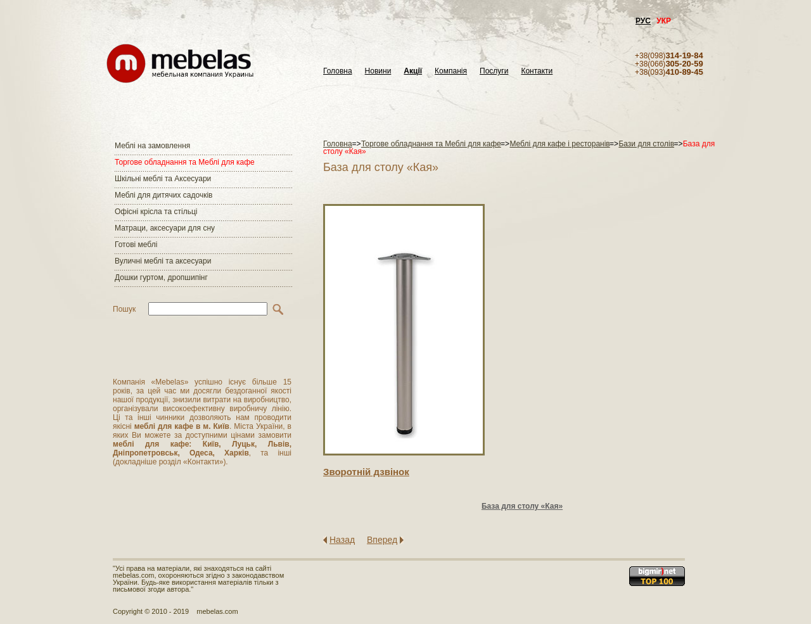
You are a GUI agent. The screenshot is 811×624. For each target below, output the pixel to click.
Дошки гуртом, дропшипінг (161, 277)
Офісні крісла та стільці (156, 211)
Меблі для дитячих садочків (163, 195)
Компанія (451, 71)
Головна (337, 71)
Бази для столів (646, 143)
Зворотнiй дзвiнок (366, 471)
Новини (378, 71)
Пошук (124, 309)
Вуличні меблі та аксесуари (163, 261)
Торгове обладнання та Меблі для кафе (185, 162)
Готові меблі (136, 244)
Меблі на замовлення (152, 145)
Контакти (536, 71)
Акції (413, 71)
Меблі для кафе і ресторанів (559, 143)
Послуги (494, 71)
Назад (342, 540)
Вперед (382, 540)
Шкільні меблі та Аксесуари (163, 178)
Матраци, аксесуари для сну (165, 228)
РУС (643, 20)
